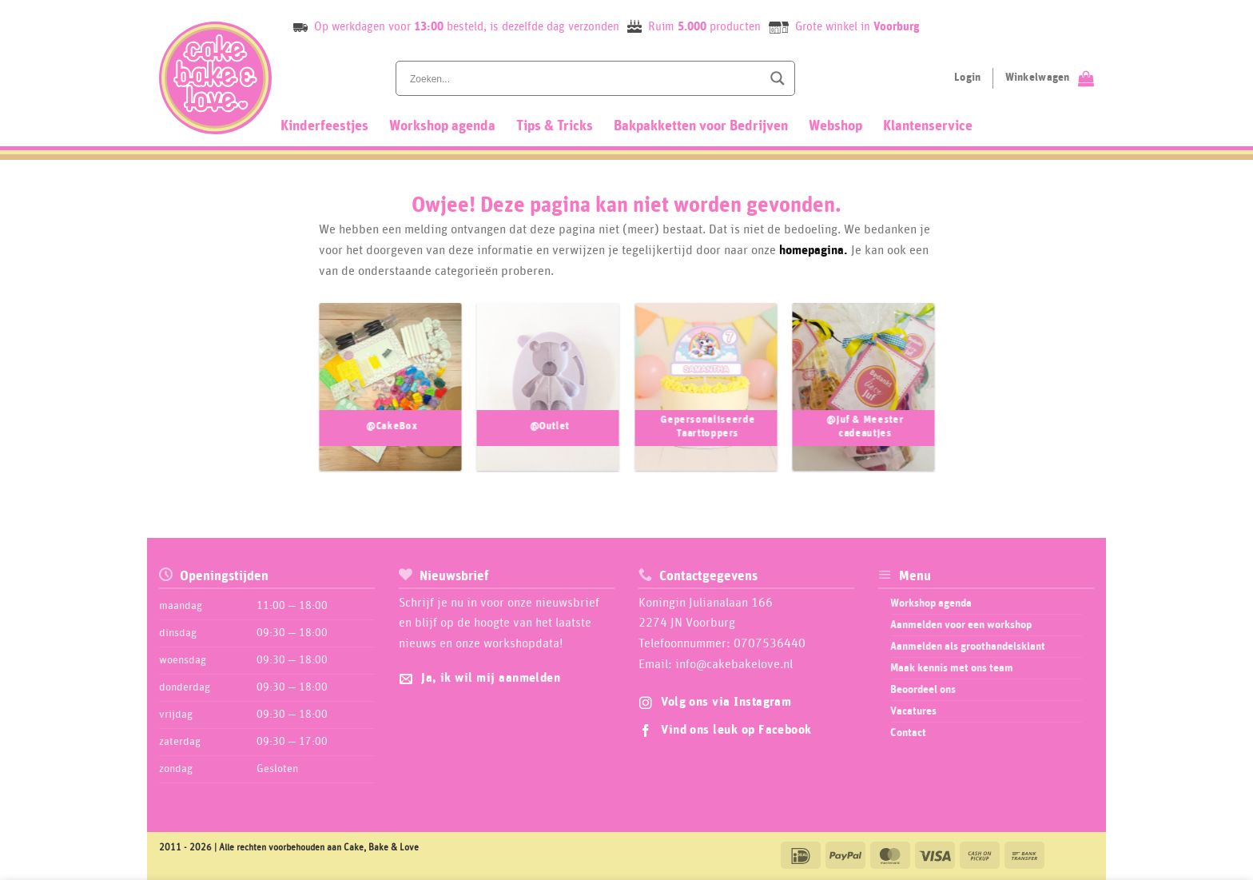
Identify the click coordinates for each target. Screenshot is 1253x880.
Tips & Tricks (554, 126)
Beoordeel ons (923, 689)
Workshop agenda (442, 126)
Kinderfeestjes (324, 126)
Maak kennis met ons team (951, 668)
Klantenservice (928, 126)
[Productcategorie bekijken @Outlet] (547, 400)
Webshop (835, 126)
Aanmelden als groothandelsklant (967, 646)
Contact (908, 733)
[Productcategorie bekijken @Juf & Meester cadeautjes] (863, 400)
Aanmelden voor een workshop (961, 625)
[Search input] (584, 78)
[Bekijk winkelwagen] (1049, 78)
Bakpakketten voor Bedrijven (701, 126)
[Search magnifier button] (778, 78)
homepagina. (813, 250)
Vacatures (913, 711)
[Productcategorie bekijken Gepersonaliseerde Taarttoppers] (705, 400)
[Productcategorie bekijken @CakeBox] (390, 400)
